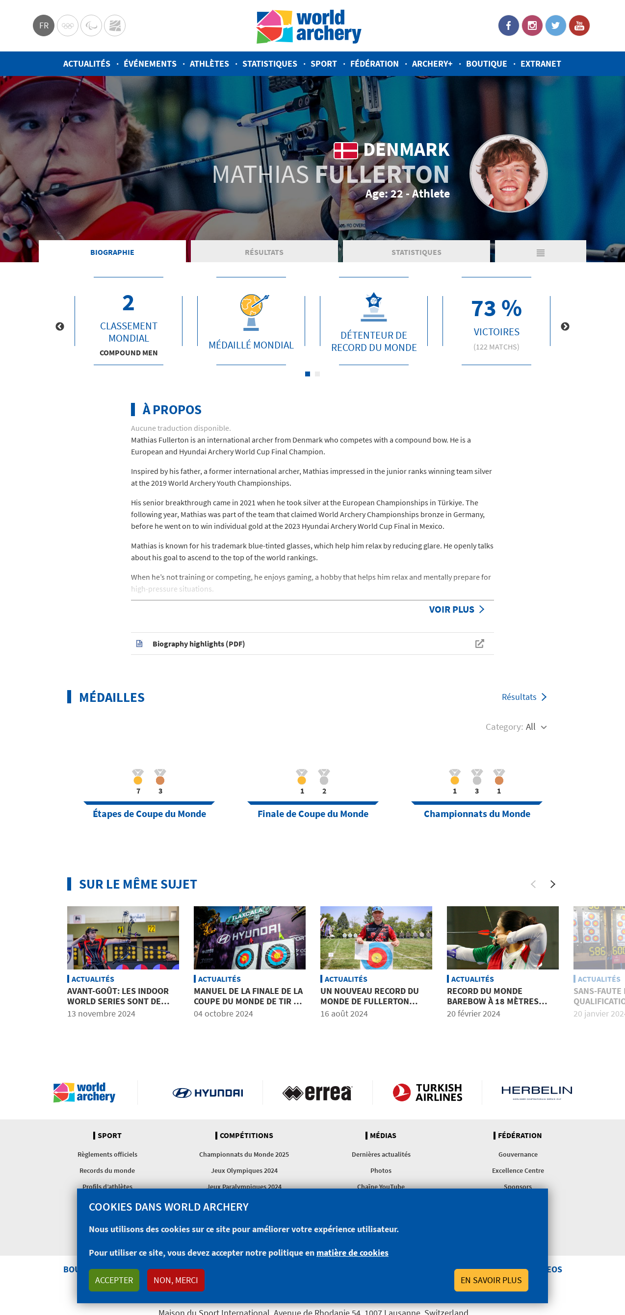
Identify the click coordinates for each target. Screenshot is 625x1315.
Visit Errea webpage (318, 1092)
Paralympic (91, 25)
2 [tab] (317, 374)
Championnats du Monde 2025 (244, 1154)
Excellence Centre (518, 1170)
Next (565, 327)
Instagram (532, 25)
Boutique (486, 63)
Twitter (556, 25)
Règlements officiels (107, 1154)
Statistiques (269, 63)
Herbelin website (537, 1092)
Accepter (114, 1280)
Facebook (509, 25)
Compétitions (246, 1135)
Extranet (541, 63)
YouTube (579, 25)
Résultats (264, 252)
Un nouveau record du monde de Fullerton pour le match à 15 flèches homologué (369, 1006)
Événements (150, 63)
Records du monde (107, 1170)
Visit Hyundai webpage (208, 1092)
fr (44, 25)
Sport (324, 63)
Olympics (67, 25)
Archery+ (432, 63)
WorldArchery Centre (115, 25)
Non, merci (176, 1280)
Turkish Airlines (427, 1092)
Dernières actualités (381, 1154)
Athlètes (209, 63)
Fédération (374, 63)
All (531, 726)
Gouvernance (518, 1154)
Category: (504, 726)
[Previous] (533, 884)
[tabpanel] (128, 321)
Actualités (86, 63)
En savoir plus (491, 1280)
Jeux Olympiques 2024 (244, 1170)
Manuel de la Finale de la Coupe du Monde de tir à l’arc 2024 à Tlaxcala (248, 1001)
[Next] (553, 884)
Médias (383, 1135)
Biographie (112, 252)
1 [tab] (307, 374)
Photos (380, 1170)
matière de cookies (352, 1252)
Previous (60, 327)
